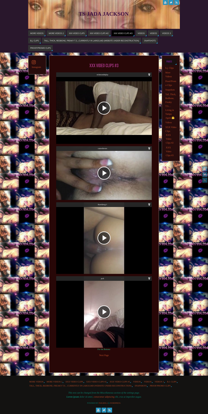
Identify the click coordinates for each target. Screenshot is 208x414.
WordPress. (115, 403)
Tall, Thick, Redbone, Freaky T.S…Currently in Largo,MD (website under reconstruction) (80, 386)
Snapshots (170, 90)
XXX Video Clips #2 (170, 139)
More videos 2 (54, 382)
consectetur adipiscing (104, 397)
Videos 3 (159, 382)
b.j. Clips (169, 68)
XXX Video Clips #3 (170, 151)
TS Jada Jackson (104, 14)
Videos (168, 122)
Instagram (36, 64)
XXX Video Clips (74, 382)
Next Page (104, 355)
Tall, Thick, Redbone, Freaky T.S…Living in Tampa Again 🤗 (170, 106)
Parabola (103, 403)
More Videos (36, 382)
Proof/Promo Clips (160, 386)
